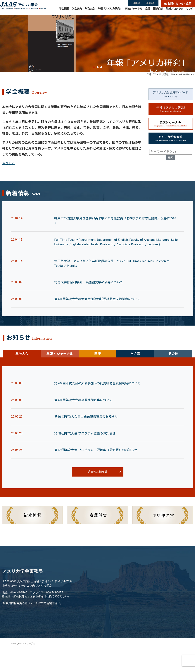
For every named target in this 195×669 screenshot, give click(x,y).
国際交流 (158, 11)
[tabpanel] (97, 446)
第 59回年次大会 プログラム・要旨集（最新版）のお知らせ (97, 469)
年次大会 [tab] (21, 372)
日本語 (136, 3)
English (150, 3)
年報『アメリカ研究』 (110, 11)
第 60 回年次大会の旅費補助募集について (84, 419)
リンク (190, 11)
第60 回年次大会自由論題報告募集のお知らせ (87, 436)
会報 (147, 11)
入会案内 (77, 11)
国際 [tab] (97, 372)
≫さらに (8, 180)
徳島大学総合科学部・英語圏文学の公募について (90, 301)
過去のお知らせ (97, 491)
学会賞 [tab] (135, 372)
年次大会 (90, 11)
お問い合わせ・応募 (177, 3)
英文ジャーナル (133, 11)
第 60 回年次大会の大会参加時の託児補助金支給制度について (99, 317)
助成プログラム (174, 11)
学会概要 (64, 11)
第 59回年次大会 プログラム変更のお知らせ (86, 452)
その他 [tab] (173, 372)
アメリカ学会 (23, 7)
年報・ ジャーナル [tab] (59, 372)
